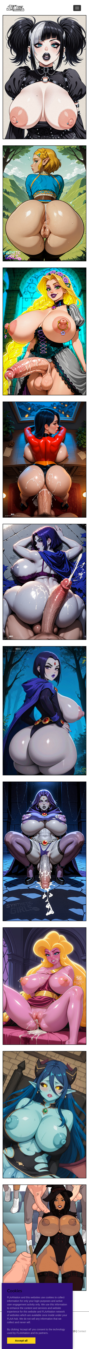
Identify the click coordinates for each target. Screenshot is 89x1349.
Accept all (21, 1340)
